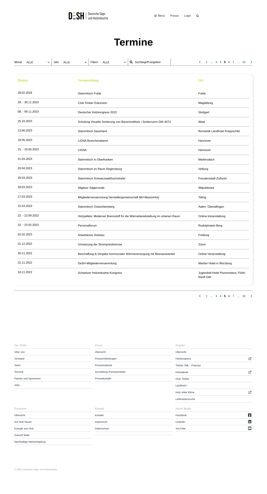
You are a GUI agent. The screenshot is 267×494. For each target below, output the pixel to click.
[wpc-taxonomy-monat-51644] (37, 62)
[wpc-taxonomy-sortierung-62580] (113, 62)
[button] (197, 15)
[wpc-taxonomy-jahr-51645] (74, 62)
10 (244, 62)
